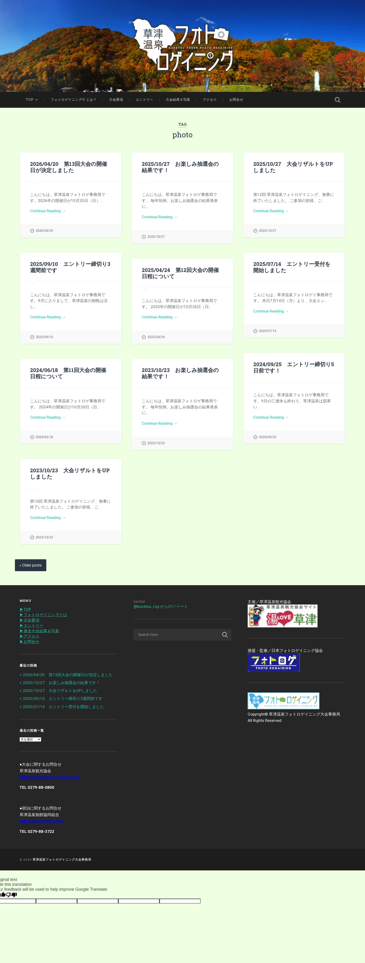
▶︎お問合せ (29, 641)
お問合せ (236, 99)
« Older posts (31, 565)
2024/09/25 (267, 437)
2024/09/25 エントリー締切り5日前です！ (293, 367)
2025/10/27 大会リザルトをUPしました (293, 167)
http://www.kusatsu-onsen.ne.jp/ (49, 777)
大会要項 (116, 99)
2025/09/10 (44, 337)
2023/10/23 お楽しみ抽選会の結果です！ (180, 373)
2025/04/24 (156, 337)
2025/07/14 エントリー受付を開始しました (292, 267)
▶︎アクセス (29, 636)
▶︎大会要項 (29, 620)
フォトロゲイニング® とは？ (74, 99)
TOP (30, 99)
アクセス (210, 99)
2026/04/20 (44, 231)
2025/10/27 (156, 237)
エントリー (144, 99)
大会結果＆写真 (178, 99)
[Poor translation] (11, 895)
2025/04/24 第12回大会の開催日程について (180, 273)
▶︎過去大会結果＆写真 (39, 631)
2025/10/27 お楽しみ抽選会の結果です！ (180, 167)
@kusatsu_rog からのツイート (161, 606)
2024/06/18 (44, 437)
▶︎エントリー (31, 625)
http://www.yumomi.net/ (42, 821)
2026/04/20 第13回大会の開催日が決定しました (68, 167)
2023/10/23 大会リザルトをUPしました (70, 473)
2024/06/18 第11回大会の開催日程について (68, 373)
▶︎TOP (25, 609)
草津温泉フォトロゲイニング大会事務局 (62, 859)
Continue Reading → (48, 211)
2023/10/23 (156, 443)
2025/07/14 (267, 331)
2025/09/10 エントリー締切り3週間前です (70, 267)
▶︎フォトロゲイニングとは (43, 614)
